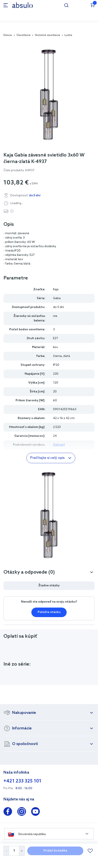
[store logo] (22, 5)
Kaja (55, 289)
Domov (7, 35)
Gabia (57, 298)
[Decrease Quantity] (6, 851)
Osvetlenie (23, 35)
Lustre (68, 35)
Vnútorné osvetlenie (47, 35)
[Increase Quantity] (22, 851)
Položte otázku (49, 612)
